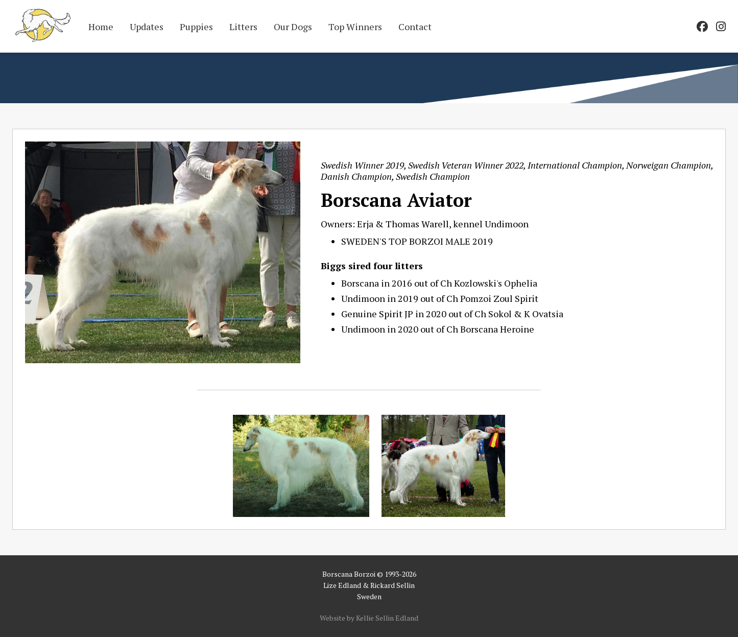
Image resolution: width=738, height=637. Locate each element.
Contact (415, 26)
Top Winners (355, 26)
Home (100, 26)
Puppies (196, 26)
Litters (243, 26)
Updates (146, 26)
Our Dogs (293, 26)
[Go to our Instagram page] (721, 26)
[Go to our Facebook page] (702, 26)
